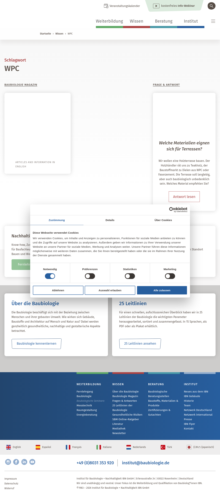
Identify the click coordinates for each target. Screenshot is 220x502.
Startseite (45, 33)
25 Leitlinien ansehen (140, 344)
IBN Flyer (189, 425)
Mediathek (118, 429)
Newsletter (118, 434)
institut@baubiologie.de (145, 467)
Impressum (10, 484)
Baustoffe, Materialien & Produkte (161, 403)
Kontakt (188, 430)
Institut (191, 21)
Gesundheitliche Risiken (126, 415)
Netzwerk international (197, 415)
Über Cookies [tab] (163, 219)
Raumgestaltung (86, 405)
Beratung (163, 21)
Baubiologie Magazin (124, 396)
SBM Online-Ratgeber (124, 420)
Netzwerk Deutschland (196, 410)
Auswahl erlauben (110, 290)
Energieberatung (86, 410)
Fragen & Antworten (123, 401)
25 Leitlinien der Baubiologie (121, 408)
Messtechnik (83, 401)
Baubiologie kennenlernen (36, 344)
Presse (187, 420)
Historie (188, 401)
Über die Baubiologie (124, 391)
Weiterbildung (109, 21)
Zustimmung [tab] (57, 219)
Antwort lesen (184, 197)
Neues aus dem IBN (195, 391)
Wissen (136, 21)
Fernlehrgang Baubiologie (91, 391)
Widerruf (9, 494)
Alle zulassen (161, 290)
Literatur (117, 424)
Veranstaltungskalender (125, 6)
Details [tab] (110, 219)
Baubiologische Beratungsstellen (157, 394)
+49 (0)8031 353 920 (95, 467)
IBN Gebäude (191, 396)
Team (187, 406)
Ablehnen (58, 290)
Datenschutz (11, 489)
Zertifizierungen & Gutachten (158, 412)
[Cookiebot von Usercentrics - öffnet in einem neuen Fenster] (171, 209)
